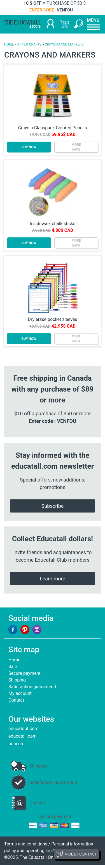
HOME (9, 44)
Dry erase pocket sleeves (52, 319)
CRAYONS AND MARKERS (64, 44)
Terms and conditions (25, 844)
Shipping (17, 680)
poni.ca (15, 743)
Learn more (52, 579)
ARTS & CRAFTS (29, 44)
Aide (76, 854)
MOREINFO (76, 147)
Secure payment (24, 673)
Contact (16, 700)
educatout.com (23, 728)
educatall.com (22, 736)
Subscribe (52, 506)
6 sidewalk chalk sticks (52, 223)
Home (14, 660)
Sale (12, 666)
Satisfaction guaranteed (32, 686)
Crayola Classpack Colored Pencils (52, 127)
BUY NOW (29, 147)
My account (20, 693)
